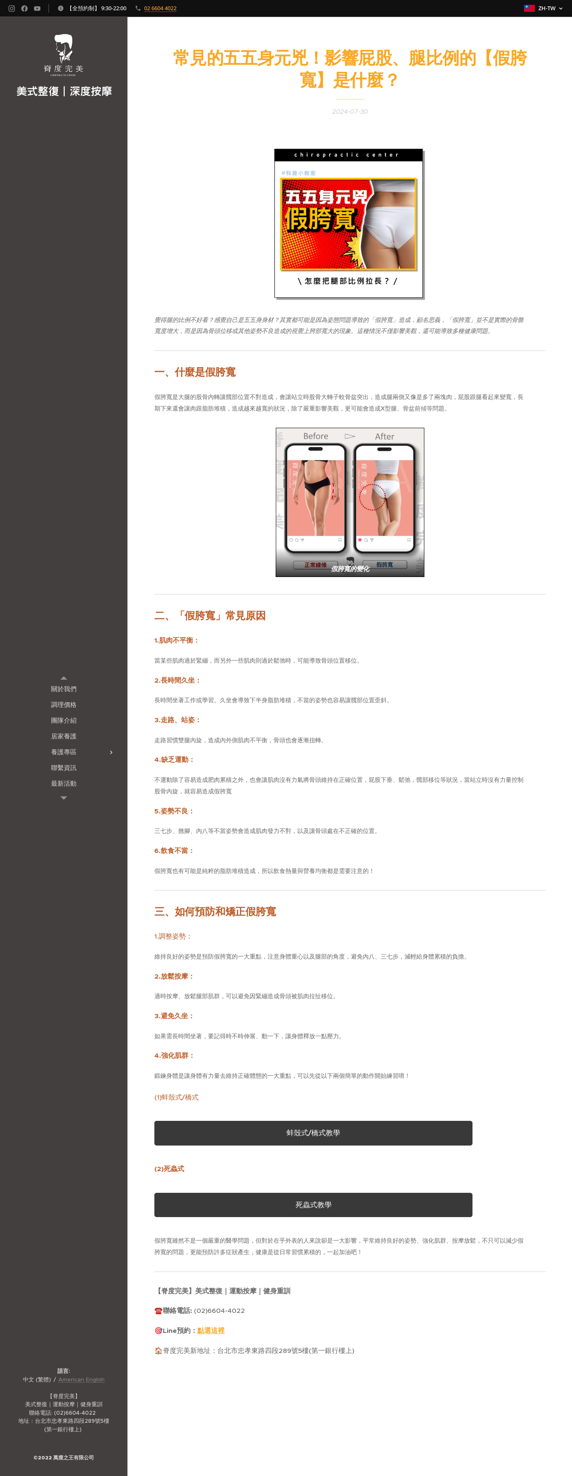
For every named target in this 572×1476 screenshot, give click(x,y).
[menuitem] (64, 689)
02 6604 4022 (160, 8)
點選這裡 (211, 1331)
